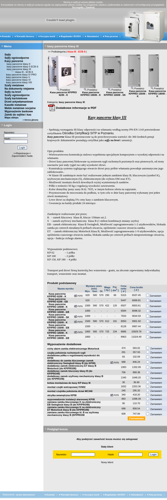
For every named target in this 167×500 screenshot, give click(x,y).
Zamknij (90, 7)
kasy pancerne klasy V (18, 77)
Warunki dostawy (25, 36)
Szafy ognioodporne (17, 95)
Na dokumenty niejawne (19, 88)
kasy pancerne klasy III (18, 69)
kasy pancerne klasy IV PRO (21, 74)
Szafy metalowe (14, 85)
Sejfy (8, 54)
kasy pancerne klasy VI (18, 79)
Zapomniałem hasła (22, 156)
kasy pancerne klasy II (18, 64)
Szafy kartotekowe (16, 98)
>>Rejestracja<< (22, 153)
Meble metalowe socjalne (20, 108)
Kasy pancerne (14, 61)
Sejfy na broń (13, 91)
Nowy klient (107, 462)
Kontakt (6, 36)
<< (49, 51)
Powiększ (63, 89)
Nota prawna (111, 36)
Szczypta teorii (47, 36)
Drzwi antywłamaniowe (19, 101)
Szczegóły (78, 7)
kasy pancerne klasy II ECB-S (22, 66)
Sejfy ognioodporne (17, 57)
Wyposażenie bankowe (19, 111)
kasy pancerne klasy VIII (19, 82)
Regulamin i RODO (71, 36)
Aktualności (93, 36)
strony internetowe (25, 494)
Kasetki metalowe (15, 104)
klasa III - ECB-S (24, 72)
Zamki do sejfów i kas (18, 114)
